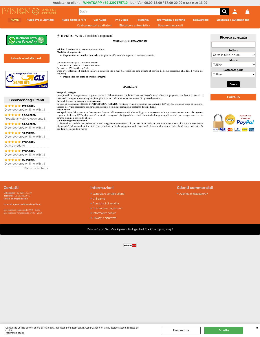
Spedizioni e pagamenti (107, 212)
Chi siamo (99, 203)
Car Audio (118, 21)
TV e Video (143, 21)
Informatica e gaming (199, 21)
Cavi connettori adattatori (113, 28)
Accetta (224, 330)
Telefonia (167, 21)
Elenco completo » (36, 172)
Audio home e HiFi (89, 21)
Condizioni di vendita (106, 207)
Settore (233, 54)
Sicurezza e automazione (68, 28)
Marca (233, 64)
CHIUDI (257, 327)
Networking (232, 21)
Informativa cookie (15, 333)
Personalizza (181, 330)
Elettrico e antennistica (156, 28)
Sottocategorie (233, 74)
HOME (24, 21)
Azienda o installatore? (193, 198)
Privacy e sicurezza (104, 222)
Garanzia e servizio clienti (108, 198)
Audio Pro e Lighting (52, 21)
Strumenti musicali (195, 28)
